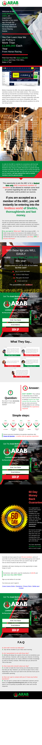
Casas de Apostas (9, 436)
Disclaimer (19, 586)
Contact (21, 588)
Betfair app (36, 586)
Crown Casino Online (8, 586)
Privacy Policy (27, 586)
